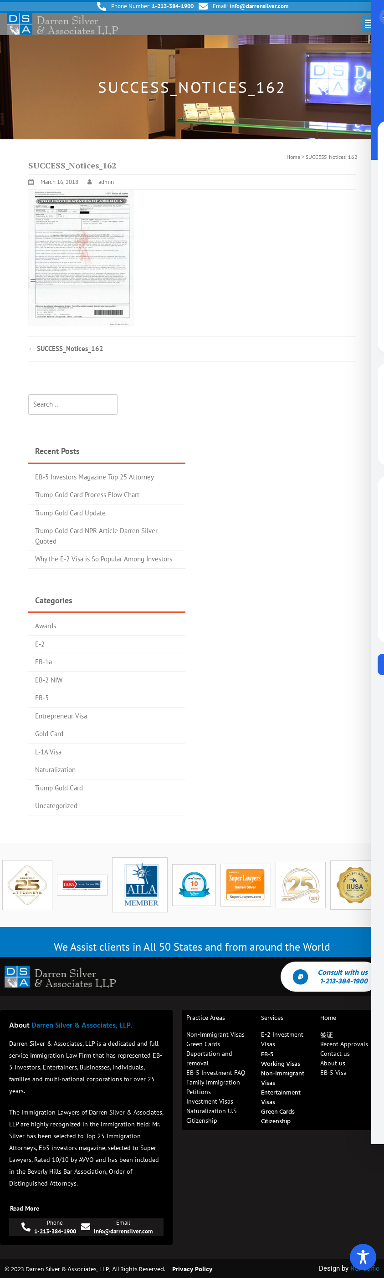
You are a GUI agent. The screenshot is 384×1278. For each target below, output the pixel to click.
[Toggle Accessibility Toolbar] (363, 1257)
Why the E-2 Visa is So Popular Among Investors (103, 559)
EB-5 (42, 697)
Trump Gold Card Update (70, 513)
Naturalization (55, 769)
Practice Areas (205, 1017)
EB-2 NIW (48, 680)
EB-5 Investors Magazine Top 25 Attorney (94, 477)
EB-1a (43, 661)
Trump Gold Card (59, 788)
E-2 (40, 644)
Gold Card (49, 733)
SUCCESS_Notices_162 (65, 348)
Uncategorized (56, 805)
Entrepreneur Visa (61, 716)
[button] (369, 23)
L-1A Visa (48, 752)
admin (106, 182)
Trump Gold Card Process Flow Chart (87, 494)
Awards (45, 625)
